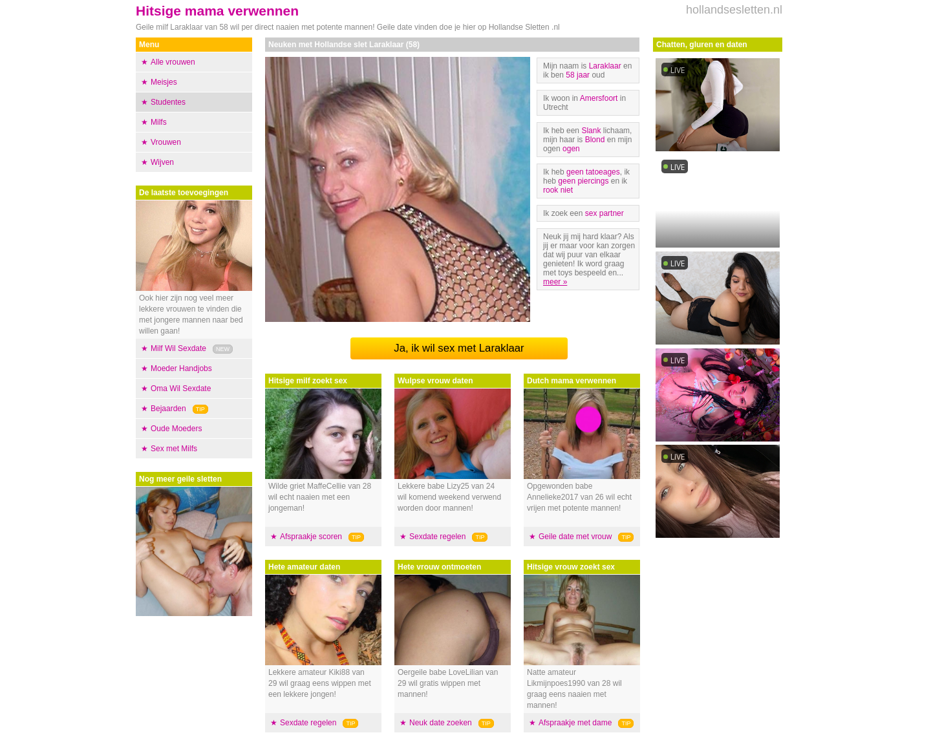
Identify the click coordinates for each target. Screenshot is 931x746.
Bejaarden (168, 408)
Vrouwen (166, 142)
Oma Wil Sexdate (181, 388)
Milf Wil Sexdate (178, 348)
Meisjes (164, 82)
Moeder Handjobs (181, 368)
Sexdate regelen (308, 722)
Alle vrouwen (173, 62)
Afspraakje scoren (311, 536)
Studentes (168, 102)
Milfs (159, 122)
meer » (555, 281)
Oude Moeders (176, 428)
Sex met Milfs (174, 448)
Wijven (162, 162)
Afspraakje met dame (575, 722)
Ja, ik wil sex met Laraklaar (459, 348)
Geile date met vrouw (575, 536)
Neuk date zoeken (440, 722)
